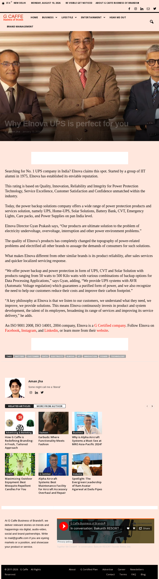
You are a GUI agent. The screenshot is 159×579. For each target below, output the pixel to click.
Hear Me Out (118, 17)
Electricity (57, 356)
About (72, 569)
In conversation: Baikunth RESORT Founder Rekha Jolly (105, 547)
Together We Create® (67, 547)
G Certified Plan (89, 569)
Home (34, 17)
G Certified (45, 474)
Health (9, 474)
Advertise (107, 569)
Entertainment (93, 17)
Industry (77, 474)
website (102, 330)
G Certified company (110, 325)
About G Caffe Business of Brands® (117, 2)
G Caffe (24, 569)
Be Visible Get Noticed (79, 2)
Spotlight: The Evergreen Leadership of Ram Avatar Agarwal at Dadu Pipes (87, 484)
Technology (117, 356)
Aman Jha (14, 131)
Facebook (12, 330)
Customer (33, 356)
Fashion (44, 432)
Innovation (90, 356)
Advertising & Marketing (19, 432)
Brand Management (20, 26)
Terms (123, 574)
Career (121, 569)
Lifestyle (69, 17)
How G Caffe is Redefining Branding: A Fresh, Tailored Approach (19, 442)
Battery (19, 356)
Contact (110, 574)
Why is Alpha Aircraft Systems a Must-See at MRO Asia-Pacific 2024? (87, 440)
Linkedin (51, 330)
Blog (143, 574)
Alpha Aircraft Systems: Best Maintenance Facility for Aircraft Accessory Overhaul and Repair (53, 486)
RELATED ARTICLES (19, 406)
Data (45, 356)
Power (103, 356)
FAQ (133, 574)
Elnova (70, 356)
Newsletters (136, 569)
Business (49, 17)
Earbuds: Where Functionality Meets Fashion (51, 440)
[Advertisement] (79, 158)
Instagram (28, 330)
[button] (151, 22)
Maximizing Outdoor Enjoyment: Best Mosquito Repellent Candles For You (18, 484)
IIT (79, 356)
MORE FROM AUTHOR (50, 406)
